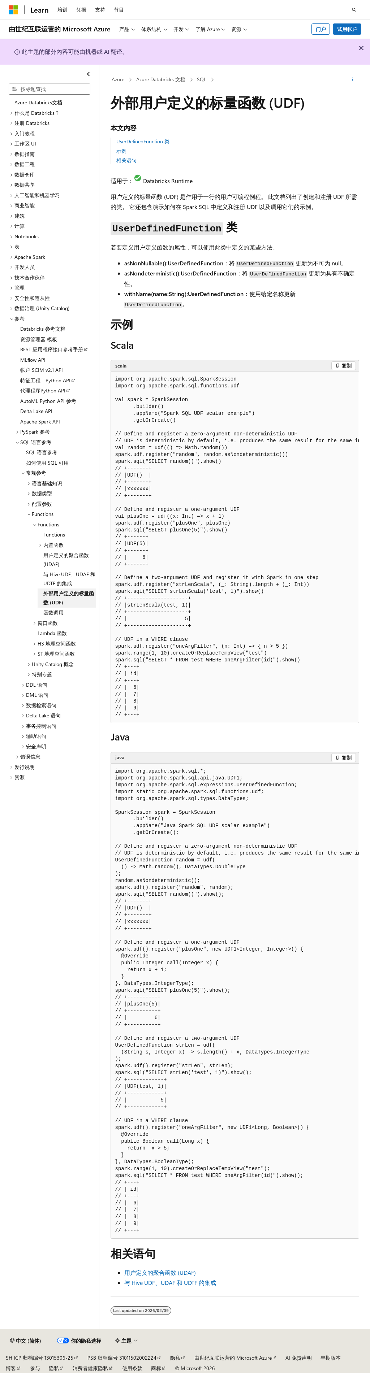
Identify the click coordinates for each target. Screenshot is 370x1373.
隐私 (175, 1357)
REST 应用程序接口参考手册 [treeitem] (51, 349)
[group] (235, 547)
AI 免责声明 (298, 1357)
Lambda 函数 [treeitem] (52, 633)
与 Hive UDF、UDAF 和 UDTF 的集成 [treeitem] (69, 579)
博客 (11, 1368)
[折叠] (88, 74)
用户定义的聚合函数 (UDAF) (160, 1272)
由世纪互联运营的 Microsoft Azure (233, 1357)
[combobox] (49, 89)
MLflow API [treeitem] (33, 359)
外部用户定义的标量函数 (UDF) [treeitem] (68, 598)
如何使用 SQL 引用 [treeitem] (47, 462)
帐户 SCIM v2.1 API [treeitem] (41, 369)
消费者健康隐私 (90, 1368)
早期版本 (330, 1357)
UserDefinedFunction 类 (142, 141)
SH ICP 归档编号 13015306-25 (39, 1357)
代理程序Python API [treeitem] (42, 390)
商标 (156, 1368)
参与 (35, 1368)
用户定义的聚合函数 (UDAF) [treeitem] (66, 560)
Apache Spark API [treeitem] (40, 421)
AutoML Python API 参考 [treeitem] (48, 400)
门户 (321, 29)
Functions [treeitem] (54, 534)
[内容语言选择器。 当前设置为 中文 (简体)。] (26, 1341)
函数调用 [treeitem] (53, 612)
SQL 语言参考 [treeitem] (41, 452)
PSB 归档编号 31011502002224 (121, 1357)
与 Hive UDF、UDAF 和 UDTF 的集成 (170, 1282)
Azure (118, 79)
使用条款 (132, 1368)
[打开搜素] (354, 9)
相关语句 (126, 160)
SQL (201, 79)
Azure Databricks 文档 (160, 79)
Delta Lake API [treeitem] (36, 411)
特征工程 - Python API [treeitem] (45, 380)
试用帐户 (347, 29)
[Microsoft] (13, 9)
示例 (121, 150)
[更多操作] (352, 80)
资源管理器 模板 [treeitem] (38, 339)
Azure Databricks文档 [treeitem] (38, 102)
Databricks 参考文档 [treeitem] (42, 328)
